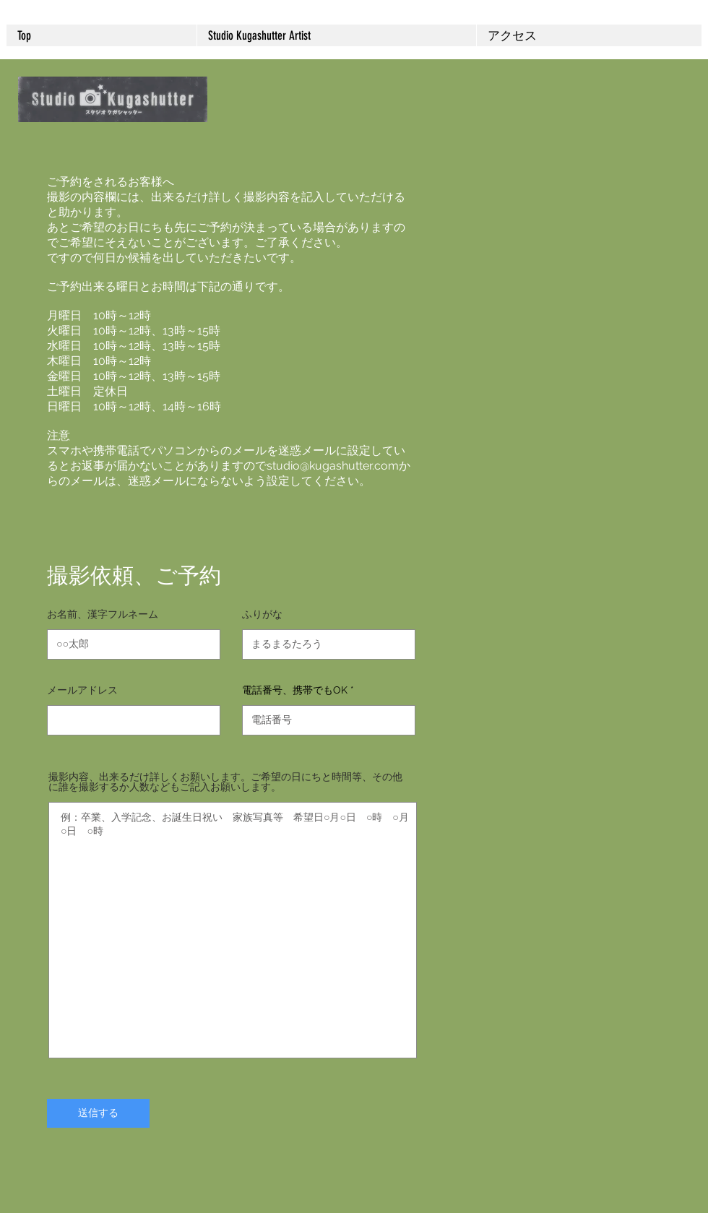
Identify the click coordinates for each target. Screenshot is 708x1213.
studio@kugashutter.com (333, 465)
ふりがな (262, 614)
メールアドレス (82, 690)
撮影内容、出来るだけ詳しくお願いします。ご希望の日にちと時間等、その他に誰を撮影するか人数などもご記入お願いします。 (225, 782)
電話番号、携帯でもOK (294, 690)
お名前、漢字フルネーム (102, 614)
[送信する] (98, 1113)
